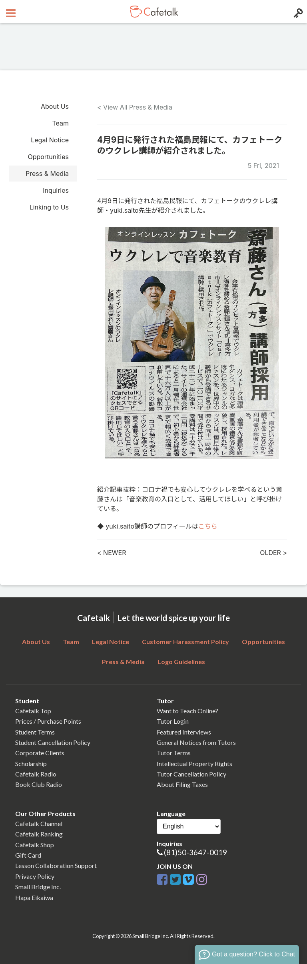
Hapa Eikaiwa (34, 897)
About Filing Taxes (182, 784)
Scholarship (31, 763)
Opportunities (48, 157)
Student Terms (35, 732)
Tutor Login (173, 721)
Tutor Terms (174, 752)
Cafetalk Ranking (39, 834)
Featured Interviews (184, 732)
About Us (55, 106)
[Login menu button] (297, 11)
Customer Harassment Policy (185, 641)
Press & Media (47, 174)
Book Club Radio (38, 784)
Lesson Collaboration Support (56, 865)
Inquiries (56, 190)
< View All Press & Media (134, 107)
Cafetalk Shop (34, 844)
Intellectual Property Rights (194, 763)
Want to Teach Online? (187, 711)
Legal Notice (50, 140)
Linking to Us (49, 207)
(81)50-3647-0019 (195, 852)
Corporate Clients (39, 752)
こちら (207, 526)
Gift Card (28, 855)
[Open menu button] (10, 11)
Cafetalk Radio (35, 774)
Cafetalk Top (33, 711)
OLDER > (273, 553)
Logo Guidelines (181, 661)
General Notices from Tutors (196, 742)
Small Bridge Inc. (38, 886)
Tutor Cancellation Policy (191, 774)
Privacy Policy (34, 876)
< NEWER (111, 553)
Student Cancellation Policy (52, 742)
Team (60, 123)
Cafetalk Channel (38, 823)
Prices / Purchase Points (48, 721)
